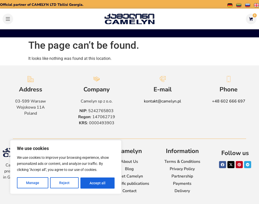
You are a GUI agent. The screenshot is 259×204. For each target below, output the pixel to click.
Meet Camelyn (129, 176)
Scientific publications (129, 183)
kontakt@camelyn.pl (162, 101)
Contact (129, 190)
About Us (129, 161)
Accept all (97, 183)
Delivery (182, 190)
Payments (182, 183)
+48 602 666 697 (228, 101)
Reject (64, 183)
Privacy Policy (182, 168)
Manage (32, 183)
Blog (129, 168)
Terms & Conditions (182, 161)
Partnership (182, 176)
